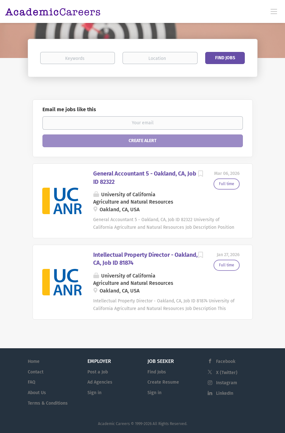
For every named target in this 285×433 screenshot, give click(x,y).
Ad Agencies (99, 382)
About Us (37, 392)
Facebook (225, 361)
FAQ (31, 382)
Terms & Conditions (48, 403)
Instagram (226, 383)
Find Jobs (225, 58)
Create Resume (163, 382)
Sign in (94, 392)
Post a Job (97, 372)
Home (34, 361)
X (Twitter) (226, 372)
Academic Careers (114, 424)
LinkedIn (224, 393)
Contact (35, 372)
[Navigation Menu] (274, 11)
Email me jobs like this (69, 109)
